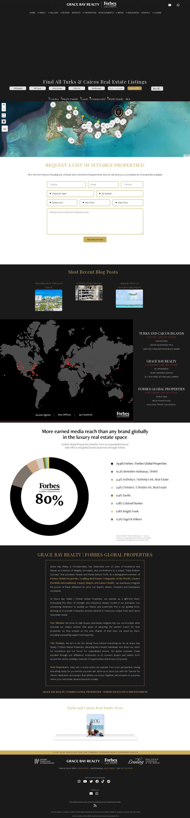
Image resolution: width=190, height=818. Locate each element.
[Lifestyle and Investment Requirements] (95, 221)
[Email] (103, 184)
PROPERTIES (89, 13)
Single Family (70, 99)
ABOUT (41, 13)
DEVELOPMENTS (106, 13)
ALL (127, 99)
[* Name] (66, 184)
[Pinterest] (108, 782)
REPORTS (76, 13)
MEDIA (120, 13)
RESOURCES (132, 13)
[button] (88, 126)
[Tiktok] (102, 782)
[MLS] (116, 88)
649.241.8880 (109, 768)
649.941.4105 (83, 768)
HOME (32, 13)
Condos (54, 99)
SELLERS (53, 13)
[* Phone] (132, 184)
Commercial (98, 99)
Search (134, 88)
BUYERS (65, 13)
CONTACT (145, 13)
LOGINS (157, 13)
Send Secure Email (95, 240)
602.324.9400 (127, 768)
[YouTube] (85, 782)
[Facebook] (97, 782)
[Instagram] (79, 782)
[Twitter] (91, 782)
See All (156, 88)
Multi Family (116, 99)
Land (84, 99)
